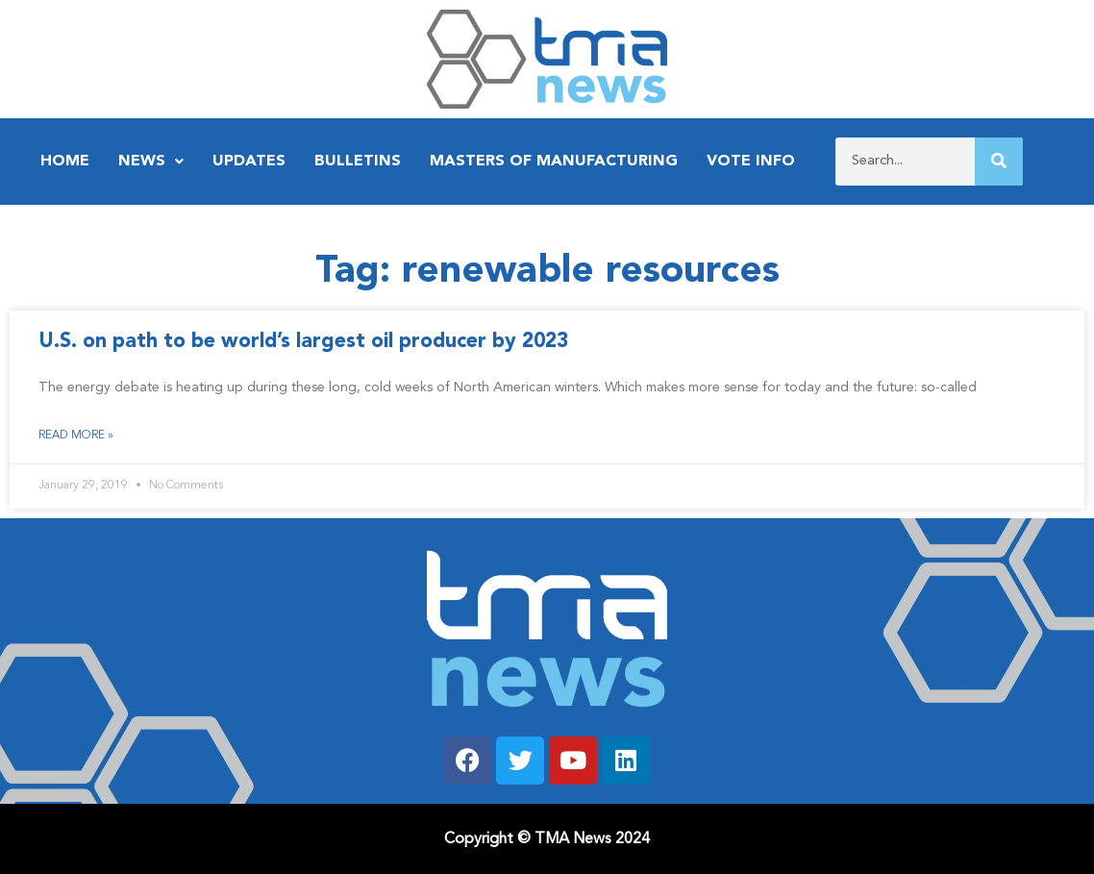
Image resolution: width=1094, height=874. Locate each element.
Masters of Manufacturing (554, 161)
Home (64, 161)
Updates (249, 161)
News (151, 161)
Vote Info (751, 161)
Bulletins (357, 161)
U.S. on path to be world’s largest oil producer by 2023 (303, 342)
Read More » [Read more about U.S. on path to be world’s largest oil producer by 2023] (75, 435)
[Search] (999, 161)
